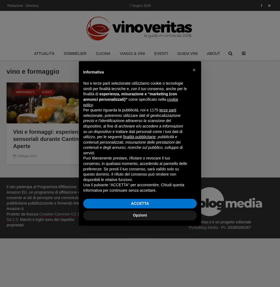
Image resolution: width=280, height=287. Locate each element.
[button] (194, 70)
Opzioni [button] (140, 215)
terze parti (167, 110)
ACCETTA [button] (140, 203)
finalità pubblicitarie (139, 137)
